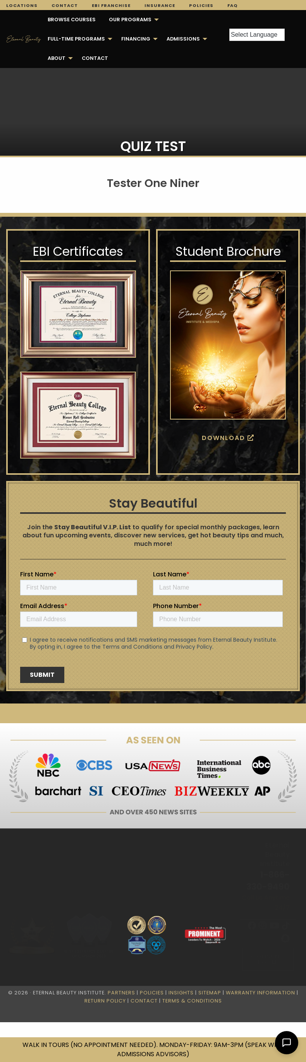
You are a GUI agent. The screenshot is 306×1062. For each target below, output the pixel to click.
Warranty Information (260, 992)
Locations (22, 5)
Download (228, 437)
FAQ (232, 5)
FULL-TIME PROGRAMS (76, 39)
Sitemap (209, 992)
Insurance (159, 5)
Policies (201, 5)
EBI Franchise (111, 5)
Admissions (183, 39)
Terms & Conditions (192, 1000)
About (56, 58)
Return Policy (105, 1000)
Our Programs (130, 19)
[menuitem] (71, 19)
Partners (121, 992)
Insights (181, 992)
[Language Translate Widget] (257, 35)
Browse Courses (72, 19)
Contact (65, 5)
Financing (135, 39)
